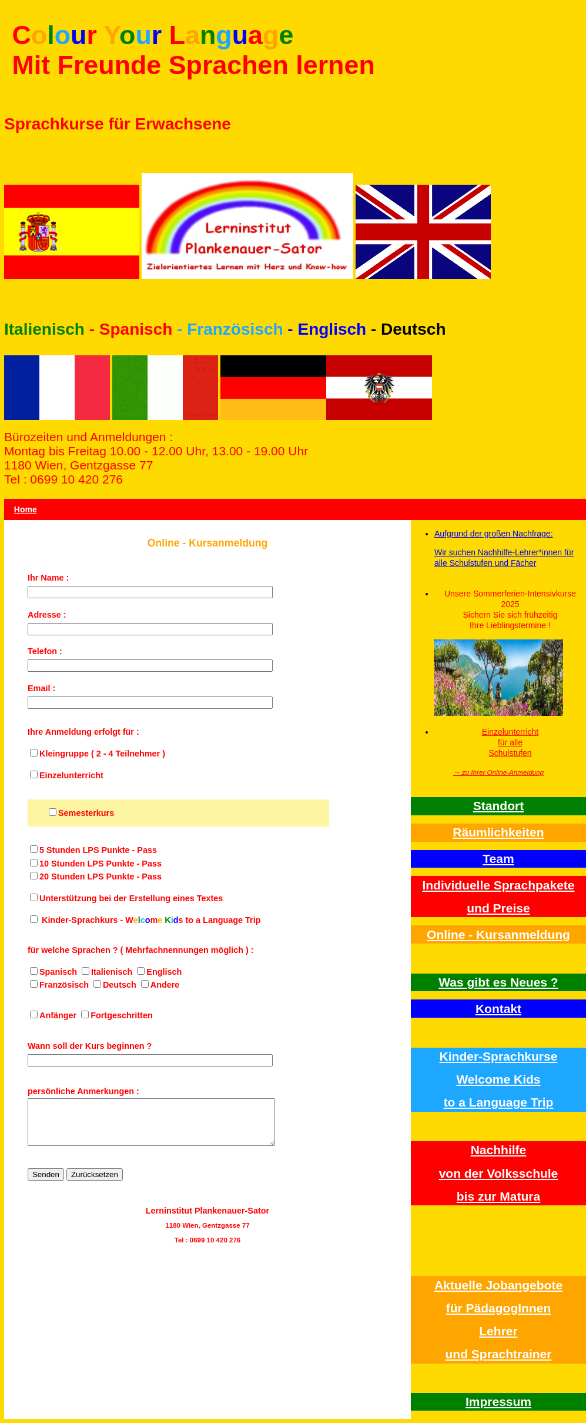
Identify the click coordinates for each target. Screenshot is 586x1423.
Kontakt (498, 1008)
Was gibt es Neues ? (498, 982)
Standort (498, 805)
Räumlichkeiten (498, 832)
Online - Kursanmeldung (498, 934)
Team (498, 858)
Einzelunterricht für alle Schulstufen (510, 742)
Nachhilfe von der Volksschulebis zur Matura (498, 1172)
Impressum (498, 1401)
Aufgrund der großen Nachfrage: (493, 533)
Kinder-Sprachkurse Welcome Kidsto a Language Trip (499, 1079)
